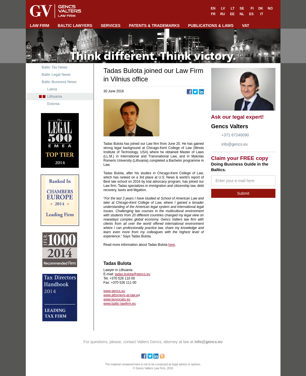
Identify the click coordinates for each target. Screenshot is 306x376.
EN (213, 8)
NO (270, 8)
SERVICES (111, 25)
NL (242, 14)
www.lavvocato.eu (116, 299)
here (171, 245)
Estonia (53, 104)
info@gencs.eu (235, 144)
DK (260, 8)
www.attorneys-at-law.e (120, 295)
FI (252, 8)
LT (232, 8)
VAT (245, 25)
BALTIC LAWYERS (75, 25)
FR (213, 14)
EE (232, 14)
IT (261, 14)
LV (223, 8)
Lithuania (54, 96)
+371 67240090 (235, 135)
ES (251, 14)
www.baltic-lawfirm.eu (119, 304)
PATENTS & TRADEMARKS (154, 25)
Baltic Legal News (56, 74)
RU (222, 14)
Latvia (52, 89)
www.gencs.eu (114, 291)
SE (242, 8)
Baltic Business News (59, 82)
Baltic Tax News (55, 67)
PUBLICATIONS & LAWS (210, 25)
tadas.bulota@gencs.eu (132, 274)
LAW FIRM (39, 25)
